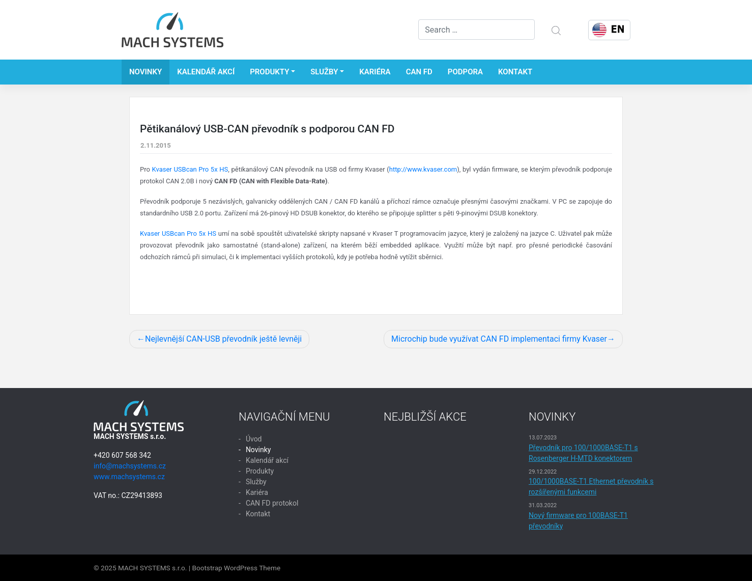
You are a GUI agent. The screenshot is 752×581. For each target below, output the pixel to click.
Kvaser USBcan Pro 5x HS (190, 169)
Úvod (254, 439)
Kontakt (515, 71)
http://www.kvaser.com (423, 169)
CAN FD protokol (272, 503)
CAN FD (419, 71)
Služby (324, 71)
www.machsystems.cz (129, 477)
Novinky (145, 71)
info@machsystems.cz (130, 466)
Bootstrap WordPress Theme (236, 568)
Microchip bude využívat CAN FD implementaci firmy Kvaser (499, 339)
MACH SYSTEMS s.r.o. (152, 568)
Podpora (465, 71)
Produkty (269, 71)
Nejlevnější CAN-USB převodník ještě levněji (223, 339)
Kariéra (374, 71)
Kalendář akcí (206, 71)
